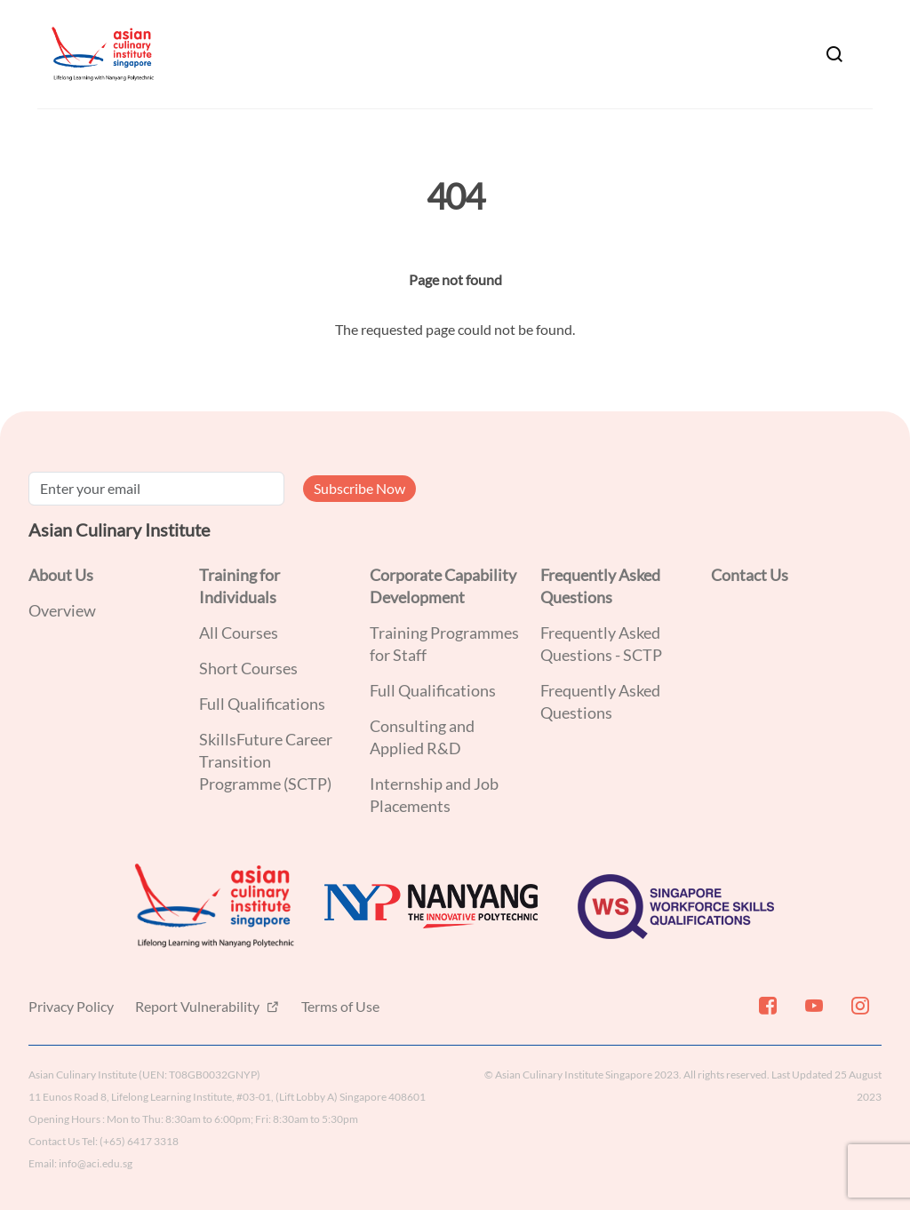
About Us (60, 575)
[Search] (834, 54)
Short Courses (248, 668)
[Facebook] (766, 1013)
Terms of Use (340, 1006)
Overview (62, 610)
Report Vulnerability (198, 1006)
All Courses (238, 632)
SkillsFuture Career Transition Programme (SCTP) (265, 761)
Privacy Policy (71, 1006)
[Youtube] (812, 1013)
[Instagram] (858, 1013)
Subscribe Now (359, 488)
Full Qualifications (262, 703)
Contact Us (749, 575)
